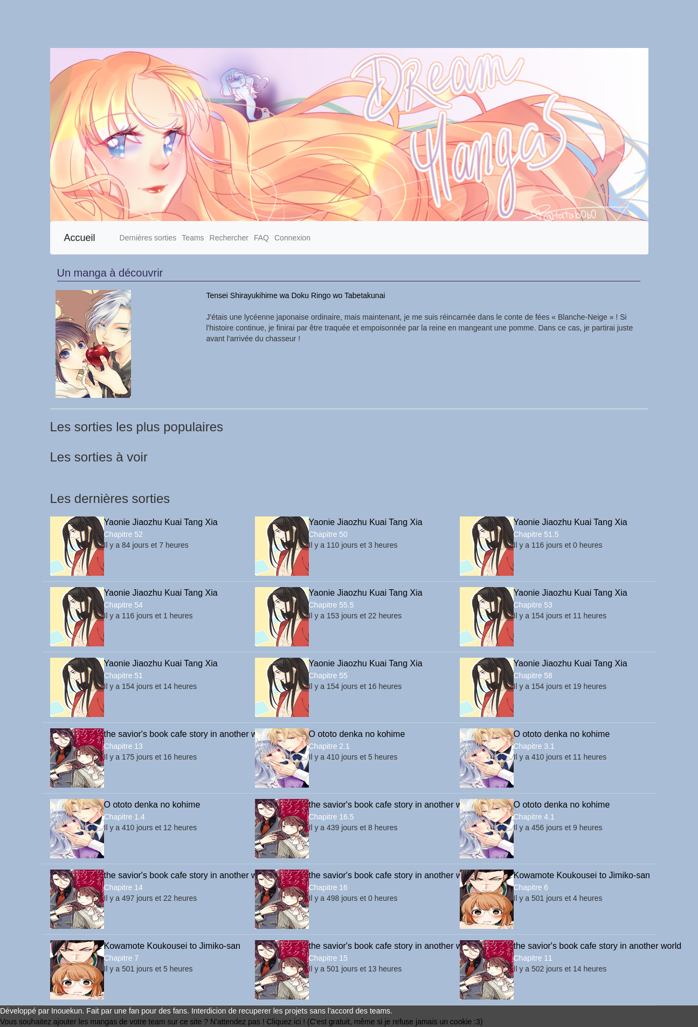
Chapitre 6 (531, 887)
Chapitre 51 (123, 675)
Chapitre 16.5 (331, 816)
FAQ (261, 237)
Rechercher (229, 237)
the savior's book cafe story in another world (171, 734)
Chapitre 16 (328, 887)
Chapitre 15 (328, 958)
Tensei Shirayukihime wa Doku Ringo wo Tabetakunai (295, 295)
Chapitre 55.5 (331, 605)
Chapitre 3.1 (534, 746)
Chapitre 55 (328, 675)
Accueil (79, 237)
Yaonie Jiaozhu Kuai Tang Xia (161, 522)
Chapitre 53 (533, 605)
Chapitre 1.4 (124, 816)
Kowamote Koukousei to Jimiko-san (581, 875)
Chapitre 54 (123, 605)
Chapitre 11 (533, 958)
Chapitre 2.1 (329, 746)
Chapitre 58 (533, 675)
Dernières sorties (148, 237)
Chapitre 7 (121, 958)
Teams (193, 237)
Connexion (292, 237)
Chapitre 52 (123, 534)
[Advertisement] (323, 24)
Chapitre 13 (123, 746)
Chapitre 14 (123, 887)
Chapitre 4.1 (534, 816)
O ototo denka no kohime (357, 734)
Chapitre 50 (328, 534)
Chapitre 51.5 (536, 534)
